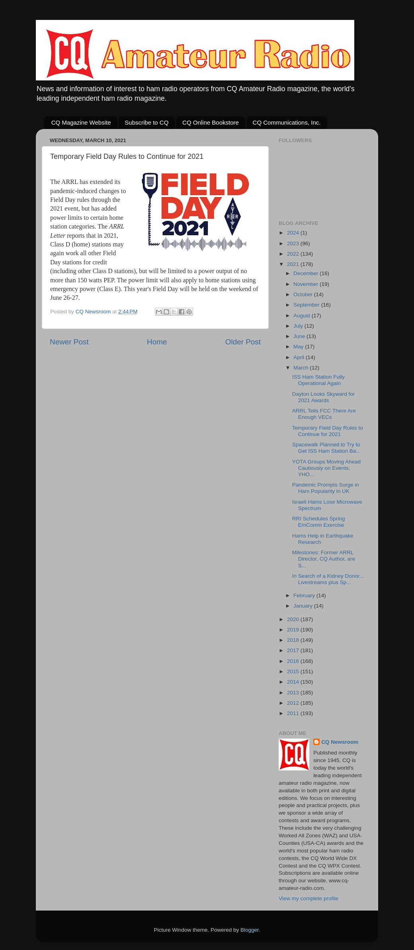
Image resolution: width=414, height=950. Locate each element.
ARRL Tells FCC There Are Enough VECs (324, 414)
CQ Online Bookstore (210, 122)
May (299, 347)
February (304, 595)
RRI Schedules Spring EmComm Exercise (318, 522)
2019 (294, 630)
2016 (294, 661)
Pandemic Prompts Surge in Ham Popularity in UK (325, 488)
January (303, 606)
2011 (294, 713)
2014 (294, 682)
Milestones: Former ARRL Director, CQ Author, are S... (323, 558)
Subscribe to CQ (146, 122)
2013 (294, 693)
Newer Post (69, 342)
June (300, 336)
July (299, 326)
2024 (294, 233)
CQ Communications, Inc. (287, 122)
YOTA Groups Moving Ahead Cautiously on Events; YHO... (326, 468)
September (307, 305)
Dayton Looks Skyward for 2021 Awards (323, 397)
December (306, 273)
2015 (294, 671)
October (303, 294)
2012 (294, 703)
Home (157, 342)
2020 (294, 619)
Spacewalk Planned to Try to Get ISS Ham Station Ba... (326, 448)
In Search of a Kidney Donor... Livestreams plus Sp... (328, 579)
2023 (294, 243)
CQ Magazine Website (81, 122)
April (299, 357)
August (302, 316)
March (301, 368)
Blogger (249, 930)
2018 (294, 640)
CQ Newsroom (339, 742)
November (306, 284)
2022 (294, 254)
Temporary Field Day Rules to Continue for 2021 (327, 431)
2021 (294, 264)
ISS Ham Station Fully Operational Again (318, 380)
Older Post (243, 342)
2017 (294, 650)
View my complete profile (308, 898)
